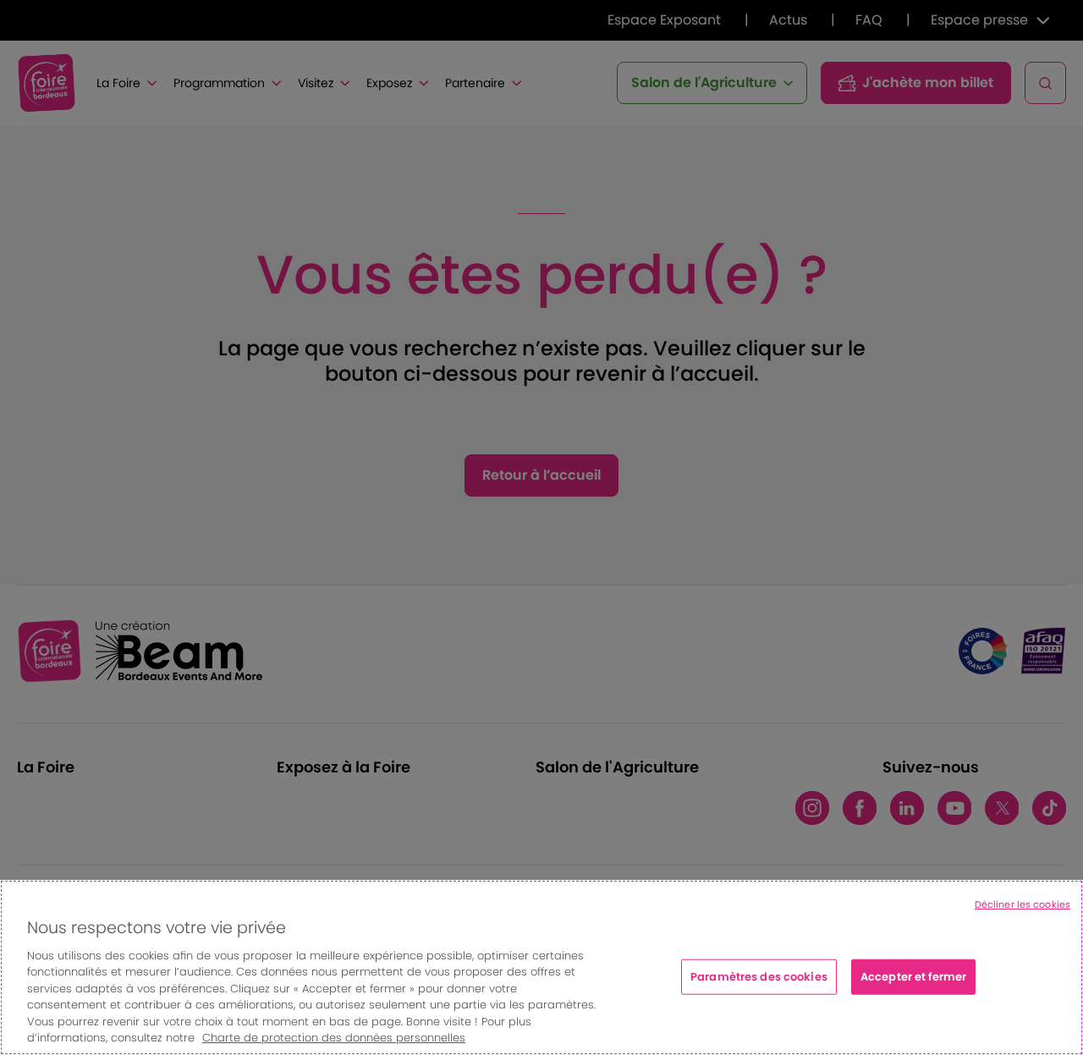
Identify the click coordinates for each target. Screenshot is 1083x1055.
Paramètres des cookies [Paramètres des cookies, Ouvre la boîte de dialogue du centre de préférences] (758, 977)
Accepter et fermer (913, 977)
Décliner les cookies (1022, 904)
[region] (541, 967)
